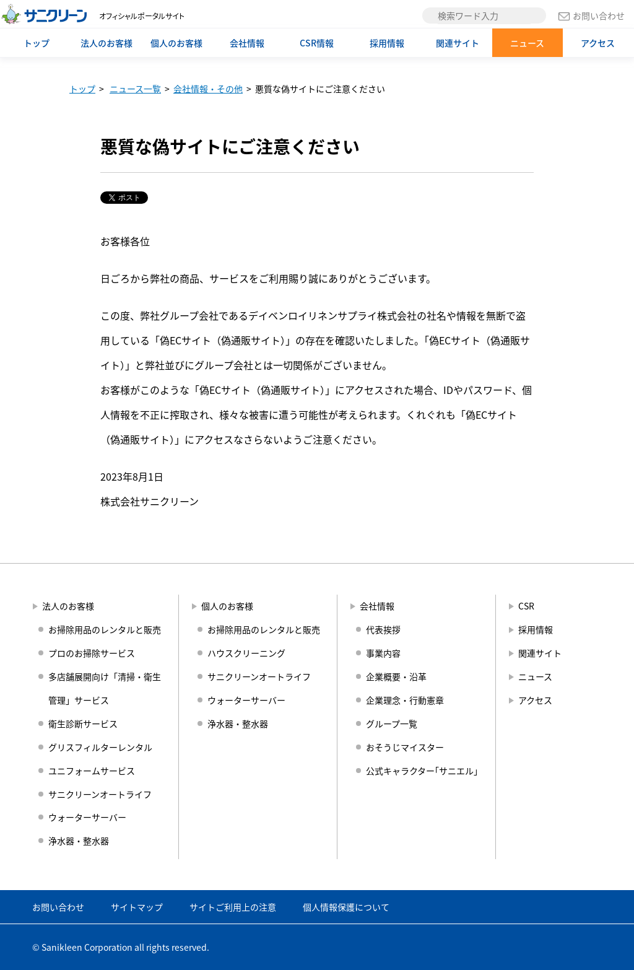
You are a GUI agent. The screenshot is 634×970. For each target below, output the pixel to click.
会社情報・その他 (208, 88)
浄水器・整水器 (78, 840)
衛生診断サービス (83, 723)
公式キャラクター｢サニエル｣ (422, 770)
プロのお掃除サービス (91, 653)
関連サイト (457, 43)
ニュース (527, 43)
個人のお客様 (176, 43)
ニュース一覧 (135, 88)
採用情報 (387, 43)
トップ (37, 43)
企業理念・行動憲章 (405, 700)
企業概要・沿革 (396, 676)
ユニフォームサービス (91, 770)
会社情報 (247, 43)
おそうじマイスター (405, 747)
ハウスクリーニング (246, 653)
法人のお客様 (106, 43)
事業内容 (383, 653)
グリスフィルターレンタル (100, 747)
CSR (526, 606)
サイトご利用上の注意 (232, 907)
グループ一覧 (391, 723)
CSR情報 (317, 43)
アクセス (598, 43)
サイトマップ (137, 907)
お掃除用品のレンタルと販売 (104, 629)
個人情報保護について (346, 907)
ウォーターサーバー (87, 817)
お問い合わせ (591, 15)
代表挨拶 (383, 629)
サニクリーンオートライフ (100, 794)
